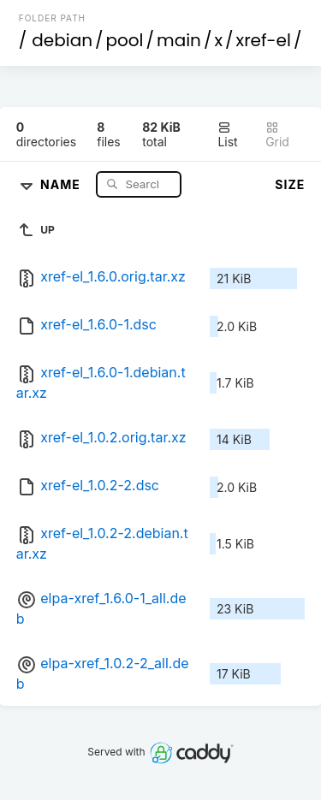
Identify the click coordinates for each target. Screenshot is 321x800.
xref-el (263, 40)
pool (125, 40)
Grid (277, 135)
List (227, 135)
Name (62, 183)
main (179, 40)
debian (62, 40)
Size (290, 184)
